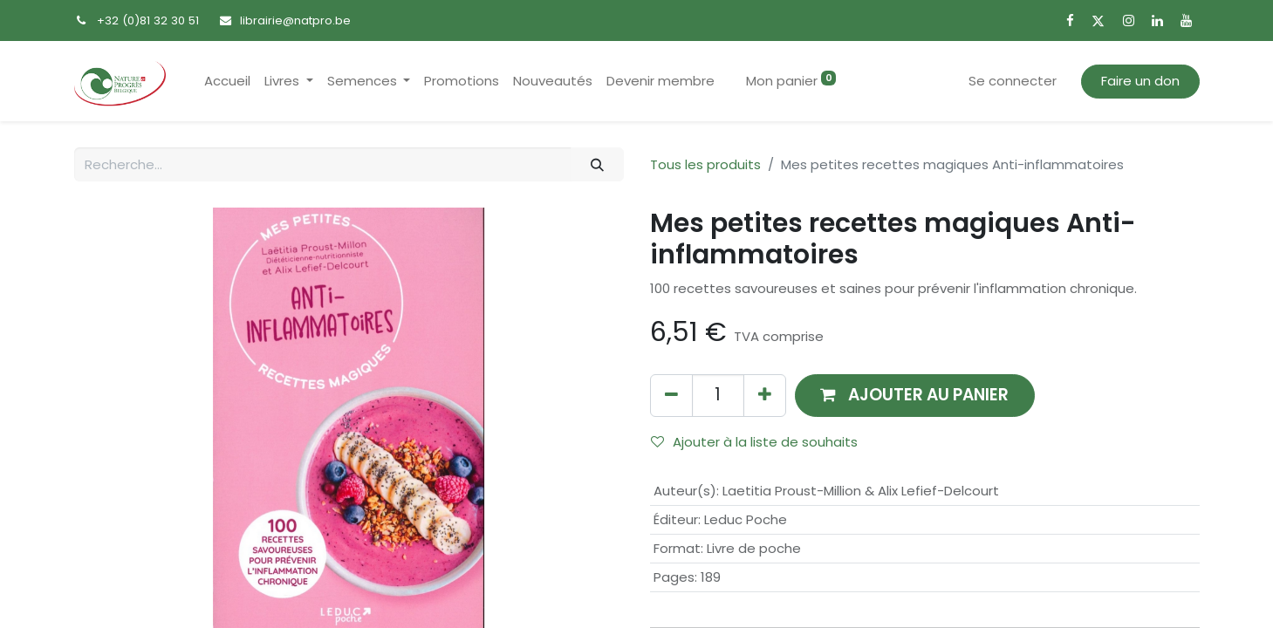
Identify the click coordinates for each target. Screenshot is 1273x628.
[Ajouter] (764, 395)
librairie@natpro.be (295, 20)
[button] (915, 395)
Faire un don (1140, 81)
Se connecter (1012, 81)
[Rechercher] (597, 164)
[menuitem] (227, 81)
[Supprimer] (671, 395)
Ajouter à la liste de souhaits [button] (754, 442)
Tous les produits (705, 164)
